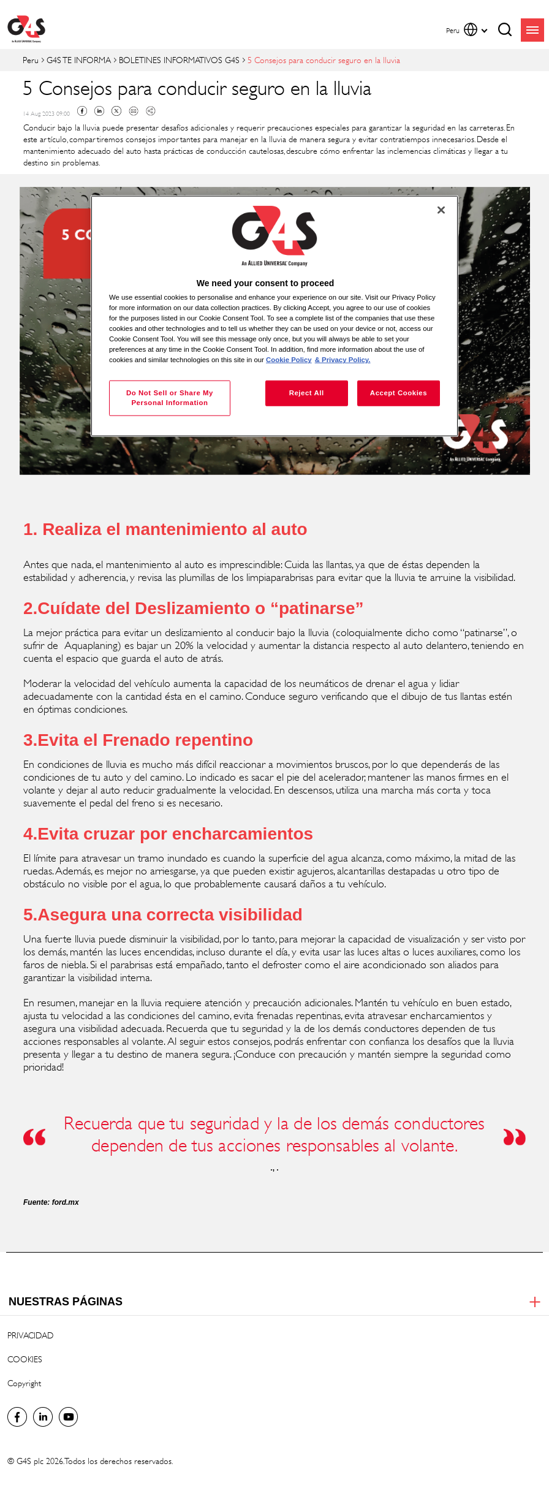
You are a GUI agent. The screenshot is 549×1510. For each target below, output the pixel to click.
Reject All (306, 392)
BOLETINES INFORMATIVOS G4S (179, 60)
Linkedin (99, 111)
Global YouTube (68, 1417)
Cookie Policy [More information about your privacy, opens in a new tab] (289, 359)
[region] (274, 316)
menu (532, 30)
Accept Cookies (398, 392)
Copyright (24, 1383)
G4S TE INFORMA (79, 60)
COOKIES (24, 1359)
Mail (133, 111)
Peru (31, 60)
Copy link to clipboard (151, 111)
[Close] (441, 209)
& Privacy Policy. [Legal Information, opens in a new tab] (343, 359)
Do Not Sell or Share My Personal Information (169, 397)
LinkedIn (43, 1417)
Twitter (116, 111)
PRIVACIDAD (30, 1335)
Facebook (82, 111)
